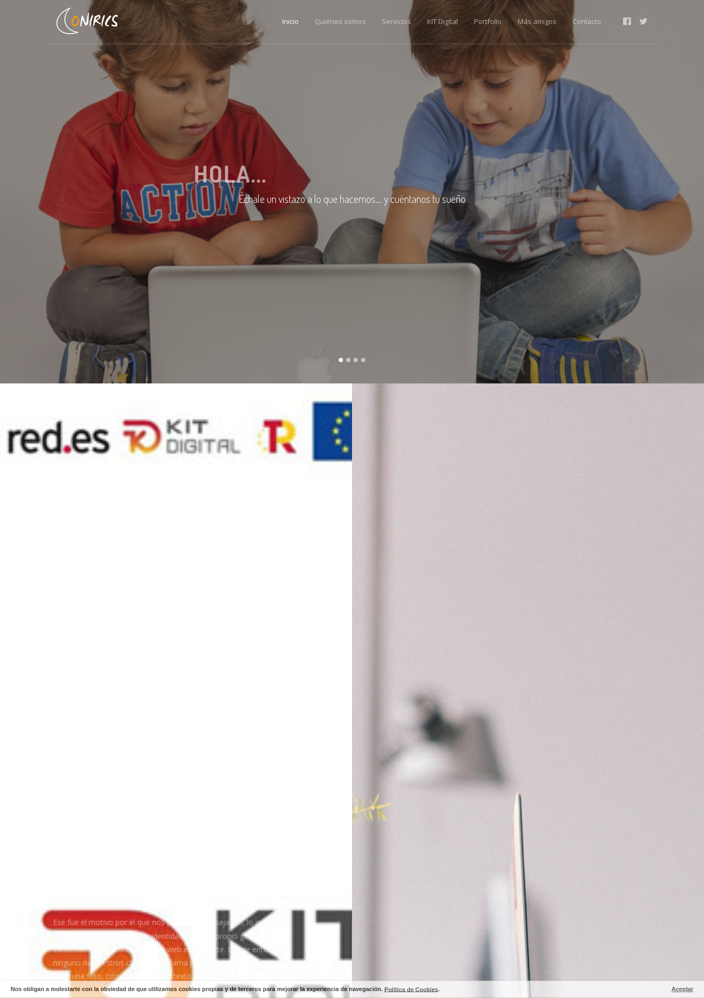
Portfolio (488, 21)
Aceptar (682, 989)
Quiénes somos (340, 21)
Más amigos (537, 21)
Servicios (396, 21)
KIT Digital (442, 21)
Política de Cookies (411, 989)
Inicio (290, 21)
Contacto (586, 21)
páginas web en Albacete (175, 949)
